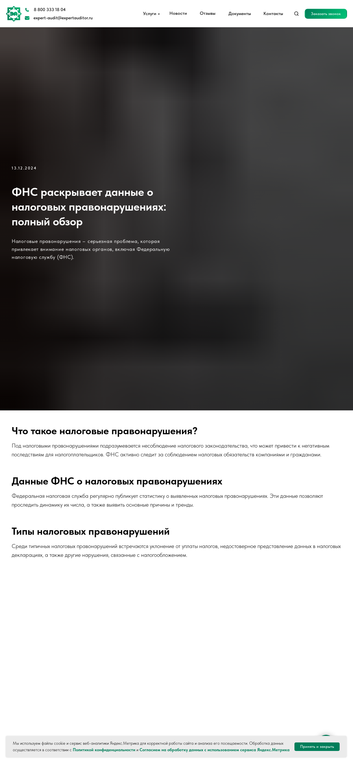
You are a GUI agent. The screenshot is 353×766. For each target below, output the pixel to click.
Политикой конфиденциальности (104, 749)
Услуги (149, 13)
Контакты (273, 13)
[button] (326, 14)
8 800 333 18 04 (50, 9)
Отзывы (207, 13)
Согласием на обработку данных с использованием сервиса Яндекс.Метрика (215, 749)
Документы (240, 13)
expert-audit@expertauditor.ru (63, 17)
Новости (178, 13)
